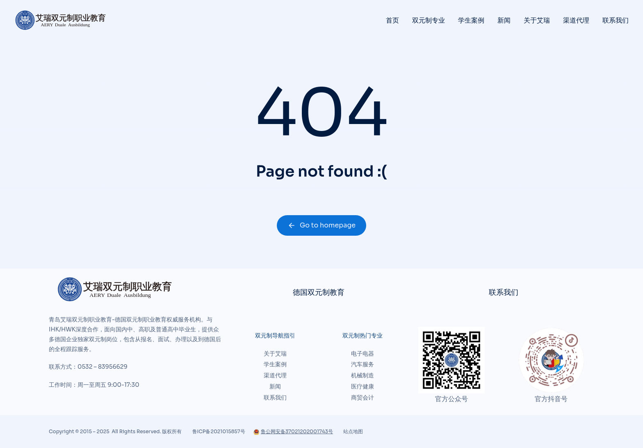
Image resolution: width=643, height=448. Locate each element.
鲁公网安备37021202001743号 (293, 431)
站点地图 (353, 431)
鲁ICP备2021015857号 (218, 431)
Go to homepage (321, 225)
